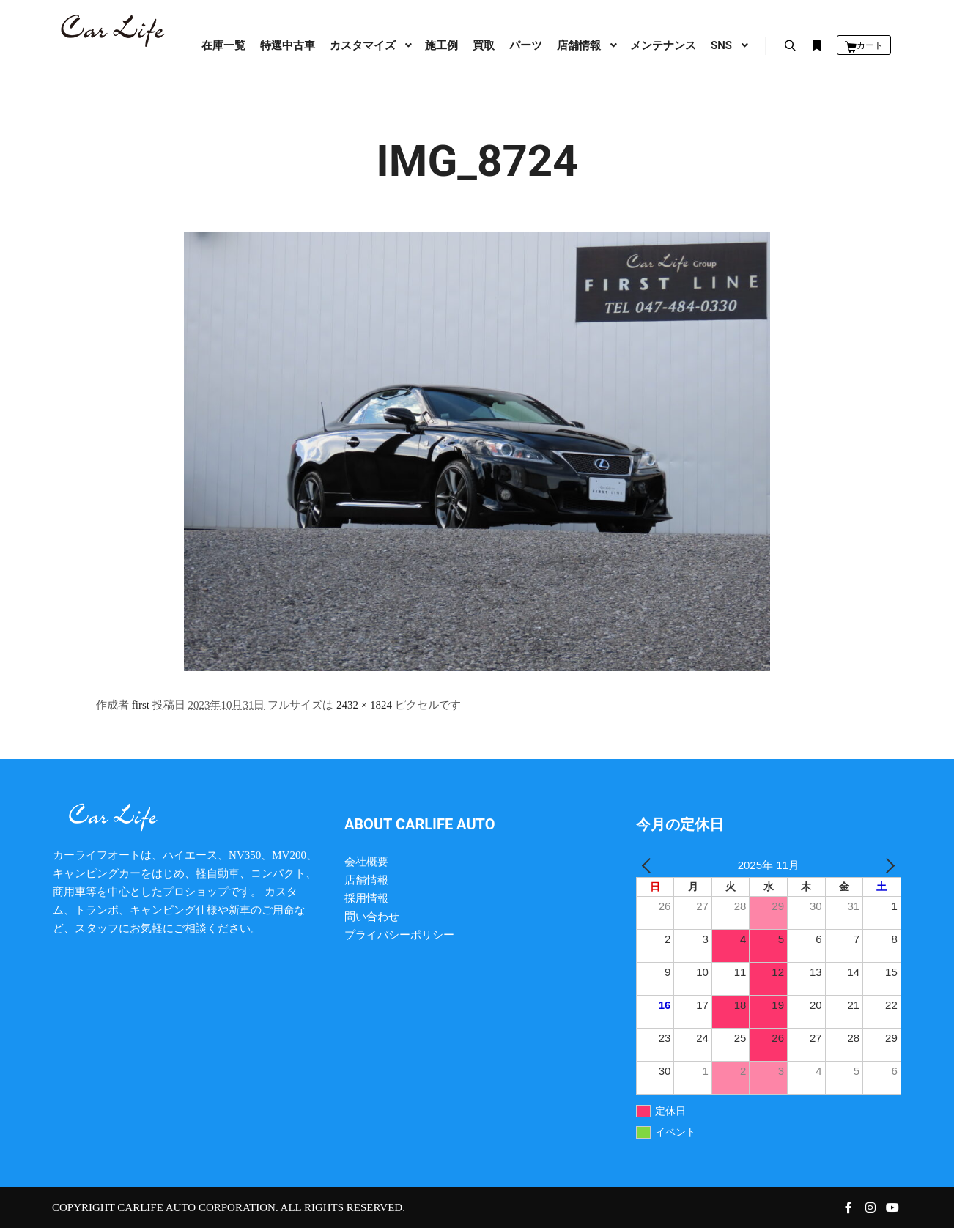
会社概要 (366, 862)
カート (870, 45)
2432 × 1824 (364, 705)
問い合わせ (371, 916)
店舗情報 (366, 880)
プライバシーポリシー (399, 935)
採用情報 (366, 898)
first (140, 705)
